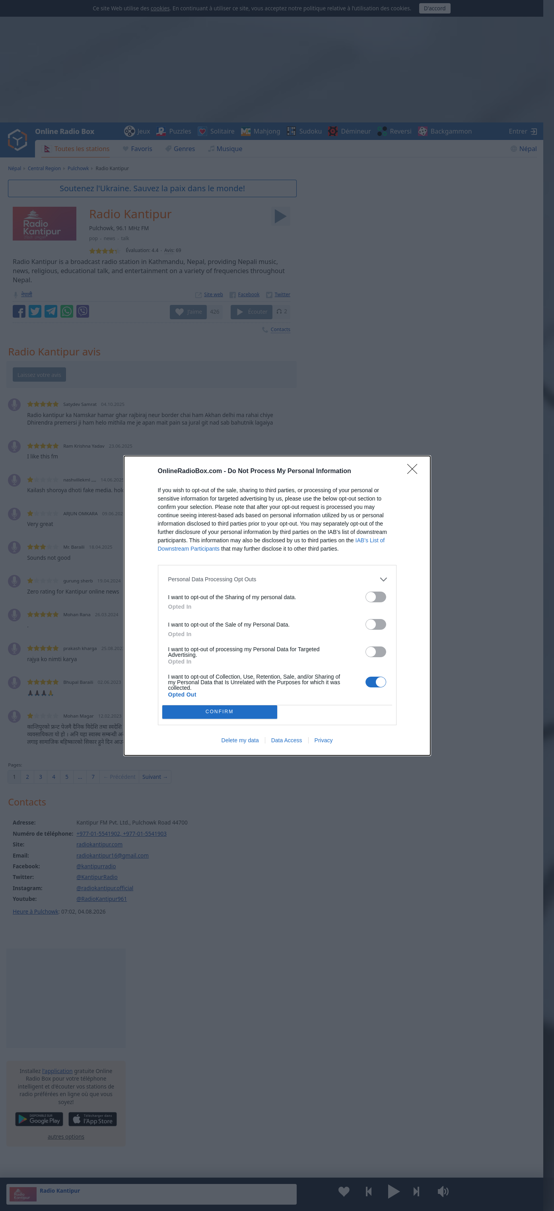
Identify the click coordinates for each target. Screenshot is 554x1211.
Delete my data (240, 740)
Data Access (286, 740)
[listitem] (277, 579)
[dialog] (277, 605)
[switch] (375, 597)
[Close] (414, 471)
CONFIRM (220, 712)
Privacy (324, 740)
